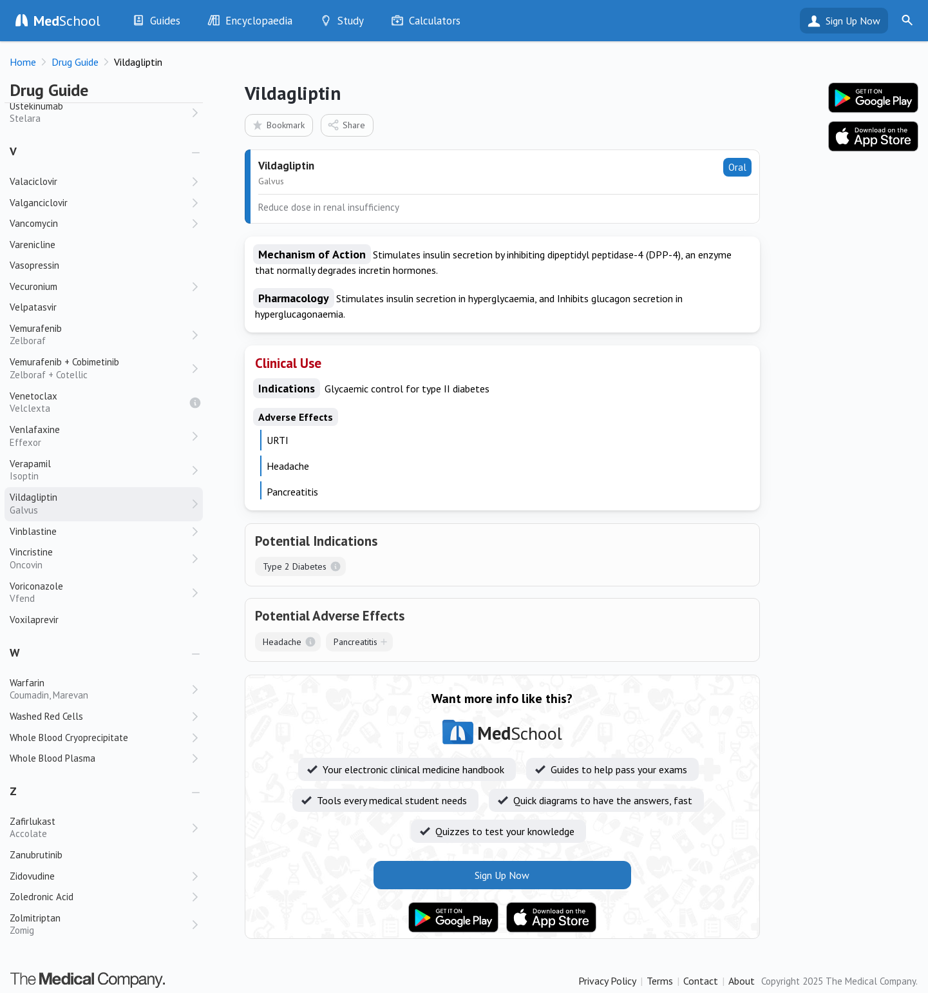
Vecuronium (33, 286)
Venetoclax (100, 402)
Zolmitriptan (100, 924)
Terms (660, 980)
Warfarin (100, 689)
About (741, 980)
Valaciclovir (33, 181)
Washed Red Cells (46, 716)
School (66, 21)
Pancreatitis (355, 642)
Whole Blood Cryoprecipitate (69, 737)
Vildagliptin (100, 503)
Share (346, 124)
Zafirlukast (100, 827)
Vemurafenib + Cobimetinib (100, 368)
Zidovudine (32, 876)
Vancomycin (34, 223)
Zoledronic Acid (41, 897)
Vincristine (100, 558)
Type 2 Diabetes (295, 566)
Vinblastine (33, 531)
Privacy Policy (607, 980)
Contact (700, 980)
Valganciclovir (39, 203)
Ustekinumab (100, 112)
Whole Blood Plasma (52, 758)
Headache (282, 642)
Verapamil (100, 470)
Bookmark (278, 124)
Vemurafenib (100, 334)
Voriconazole (100, 592)
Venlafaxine (100, 435)
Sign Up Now (853, 20)
